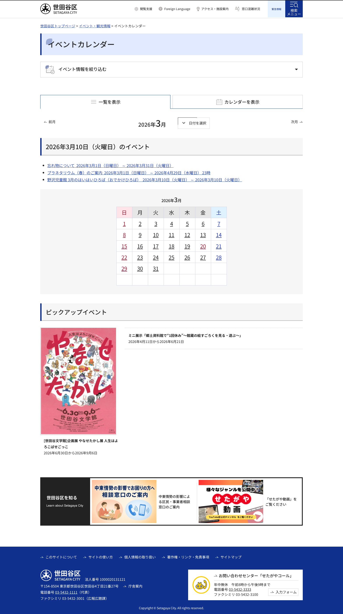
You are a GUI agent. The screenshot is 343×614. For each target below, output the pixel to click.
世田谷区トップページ (57, 25)
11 (171, 234)
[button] (143, 9)
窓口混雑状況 (251, 9)
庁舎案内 (135, 585)
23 (140, 256)
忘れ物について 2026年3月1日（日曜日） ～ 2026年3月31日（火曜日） (110, 165)
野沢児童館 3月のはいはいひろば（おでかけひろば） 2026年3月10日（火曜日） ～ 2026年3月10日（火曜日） (144, 179)
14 (219, 234)
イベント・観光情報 (94, 25)
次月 (294, 121)
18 (171, 245)
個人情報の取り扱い (140, 556)
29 (124, 267)
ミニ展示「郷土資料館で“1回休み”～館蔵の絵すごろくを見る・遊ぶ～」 (185, 334)
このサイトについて (61, 556)
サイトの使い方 (100, 556)
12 (187, 234)
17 (156, 245)
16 (140, 245)
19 (187, 245)
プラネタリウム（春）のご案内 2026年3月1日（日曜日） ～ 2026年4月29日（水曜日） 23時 (128, 172)
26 (187, 256)
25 (171, 256)
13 (203, 234)
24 (156, 256)
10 (156, 234)
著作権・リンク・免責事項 (188, 556)
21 (219, 245)
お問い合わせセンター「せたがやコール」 (256, 575)
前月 (52, 121)
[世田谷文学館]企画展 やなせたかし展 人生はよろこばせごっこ (81, 443)
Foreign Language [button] (177, 9)
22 (124, 256)
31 (156, 267)
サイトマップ (231, 556)
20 (203, 245)
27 (203, 256)
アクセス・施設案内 (215, 9)
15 (124, 245)
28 (219, 256)
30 (140, 267)
